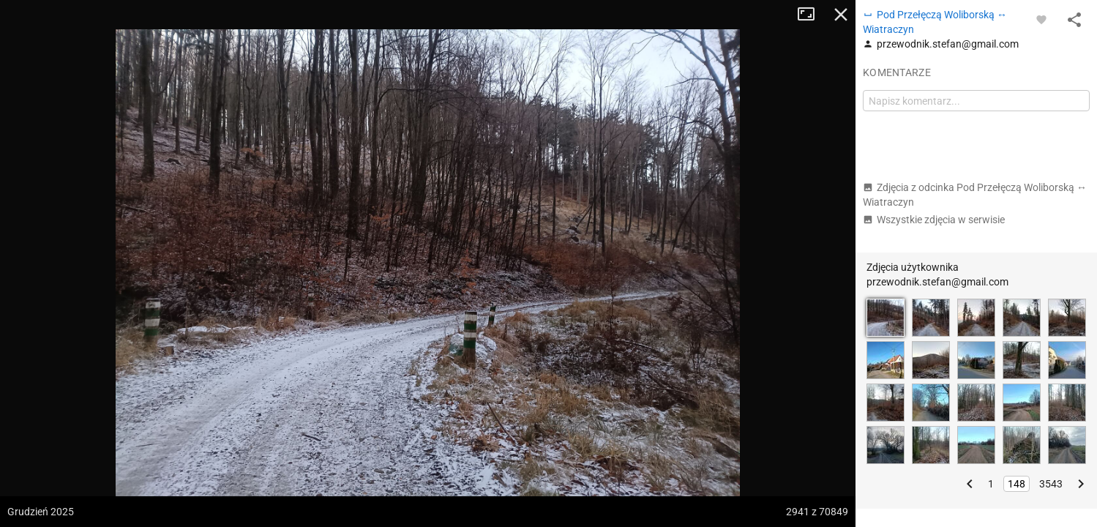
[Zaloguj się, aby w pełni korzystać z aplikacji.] (1041, 19)
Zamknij (840, 14)
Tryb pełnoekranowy (811, 14)
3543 (1051, 484)
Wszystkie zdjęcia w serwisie (934, 219)
